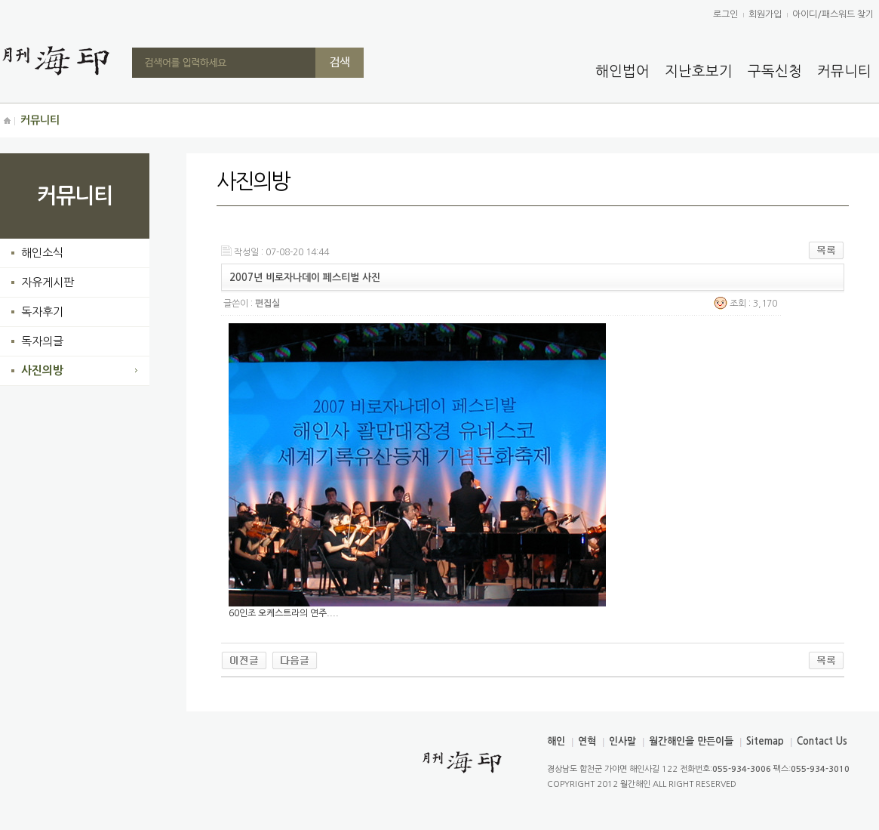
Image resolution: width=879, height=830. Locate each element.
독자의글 (42, 341)
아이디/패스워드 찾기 (833, 14)
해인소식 (42, 252)
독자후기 (42, 311)
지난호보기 (699, 71)
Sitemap (765, 741)
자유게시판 (47, 282)
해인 (556, 741)
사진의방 (42, 370)
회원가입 (765, 14)
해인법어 (622, 71)
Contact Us (822, 741)
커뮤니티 (844, 71)
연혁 (587, 741)
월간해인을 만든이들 (691, 741)
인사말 (622, 741)
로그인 (725, 14)
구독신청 (775, 71)
